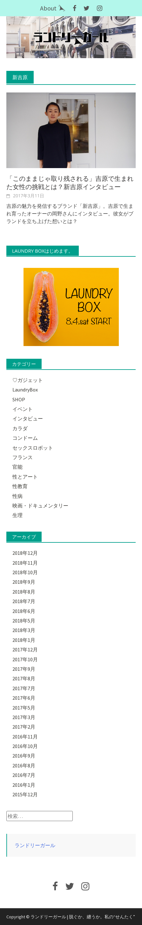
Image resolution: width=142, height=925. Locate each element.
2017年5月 (23, 707)
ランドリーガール (35, 845)
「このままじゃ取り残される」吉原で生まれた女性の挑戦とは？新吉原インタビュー (69, 182)
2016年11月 (25, 736)
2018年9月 (23, 582)
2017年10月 (25, 659)
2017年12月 (25, 649)
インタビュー (27, 418)
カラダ (20, 428)
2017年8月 (23, 678)
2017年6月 (23, 698)
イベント (22, 409)
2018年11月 (25, 563)
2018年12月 (25, 553)
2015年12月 (25, 794)
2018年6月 (23, 611)
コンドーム (25, 438)
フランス (22, 457)
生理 (17, 515)
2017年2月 (23, 727)
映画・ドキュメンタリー (40, 505)
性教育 (20, 486)
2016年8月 (23, 765)
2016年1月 (23, 785)
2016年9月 (23, 755)
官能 (17, 467)
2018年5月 (23, 620)
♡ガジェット (27, 380)
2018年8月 (23, 591)
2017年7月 (23, 688)
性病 (17, 496)
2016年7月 (23, 775)
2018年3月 (23, 630)
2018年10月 (25, 572)
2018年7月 (23, 601)
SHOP (18, 399)
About (52, 8)
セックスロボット (32, 448)
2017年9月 (23, 669)
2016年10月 (25, 746)
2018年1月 (23, 640)
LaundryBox (25, 389)
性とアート (25, 476)
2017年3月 (23, 717)
